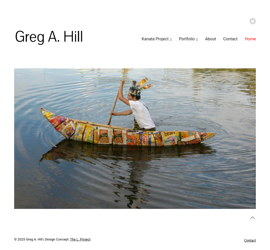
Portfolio (187, 38)
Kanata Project (155, 38)
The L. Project (80, 239)
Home (250, 38)
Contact (230, 38)
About (210, 38)
